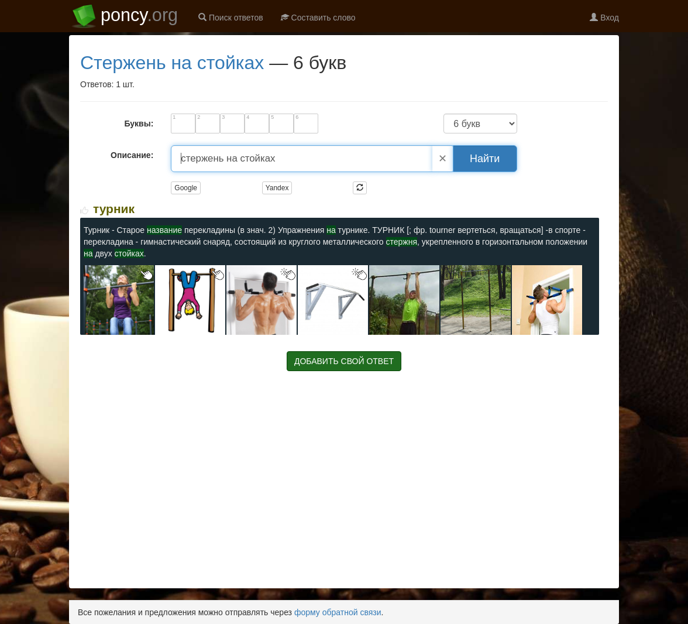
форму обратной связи (337, 612)
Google (185, 188)
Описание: (132, 155)
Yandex (277, 188)
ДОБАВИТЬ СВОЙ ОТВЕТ (344, 361)
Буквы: (138, 123)
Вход (604, 17)
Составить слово (318, 17)
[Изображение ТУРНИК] (119, 299)
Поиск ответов (230, 17)
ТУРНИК (114, 208)
